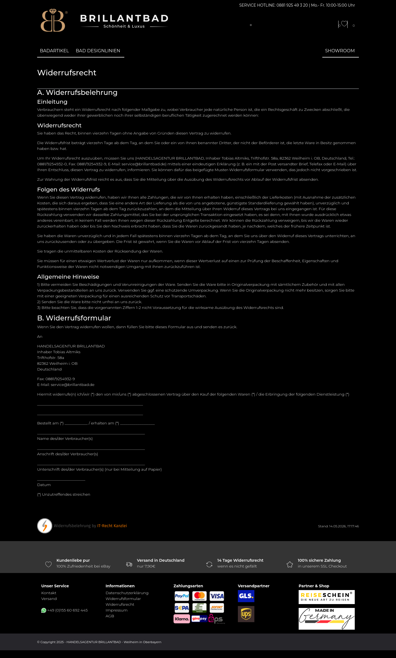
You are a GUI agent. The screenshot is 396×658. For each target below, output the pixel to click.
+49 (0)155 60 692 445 (67, 610)
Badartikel (54, 50)
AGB (110, 615)
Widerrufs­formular (123, 598)
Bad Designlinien (98, 50)
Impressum (117, 610)
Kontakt (48, 592)
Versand (49, 598)
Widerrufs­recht (120, 604)
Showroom (340, 50)
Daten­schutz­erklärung (127, 592)
